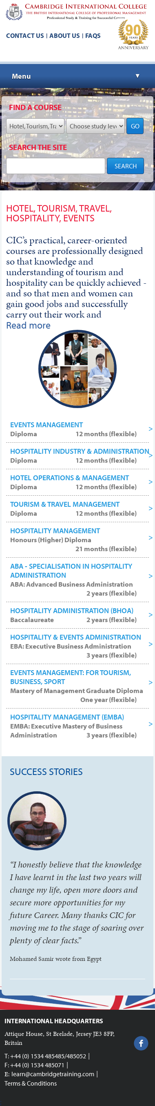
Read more (28, 325)
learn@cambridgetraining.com (52, 1074)
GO (135, 126)
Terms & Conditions (30, 1083)
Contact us (25, 35)
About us (64, 35)
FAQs (93, 35)
